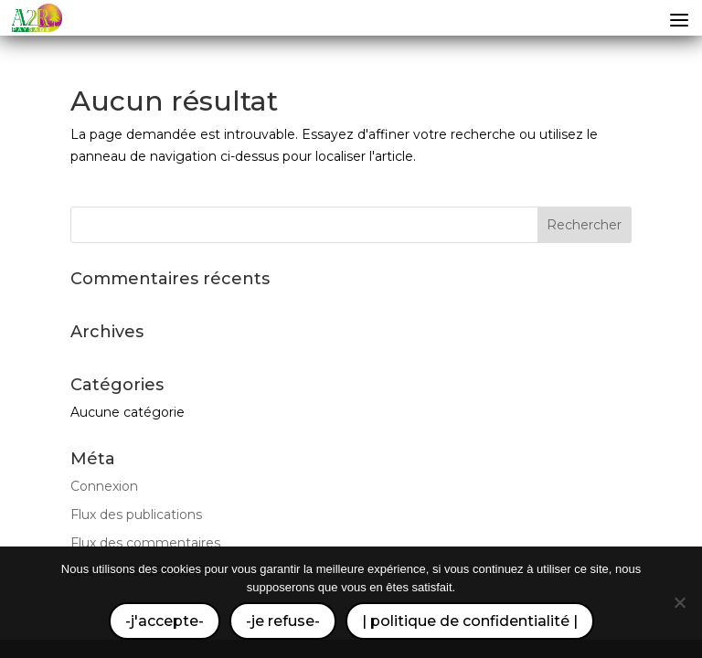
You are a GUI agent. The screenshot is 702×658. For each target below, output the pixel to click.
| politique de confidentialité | (470, 621)
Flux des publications (136, 514)
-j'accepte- (164, 621)
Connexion (104, 486)
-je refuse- (283, 621)
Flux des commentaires (145, 543)
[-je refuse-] (679, 602)
